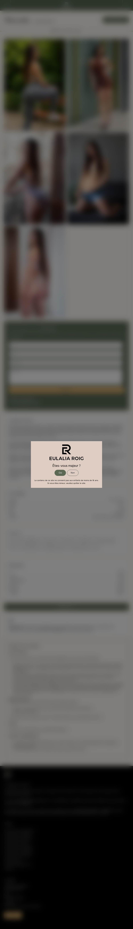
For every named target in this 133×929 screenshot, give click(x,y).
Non (73, 472)
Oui (60, 472)
